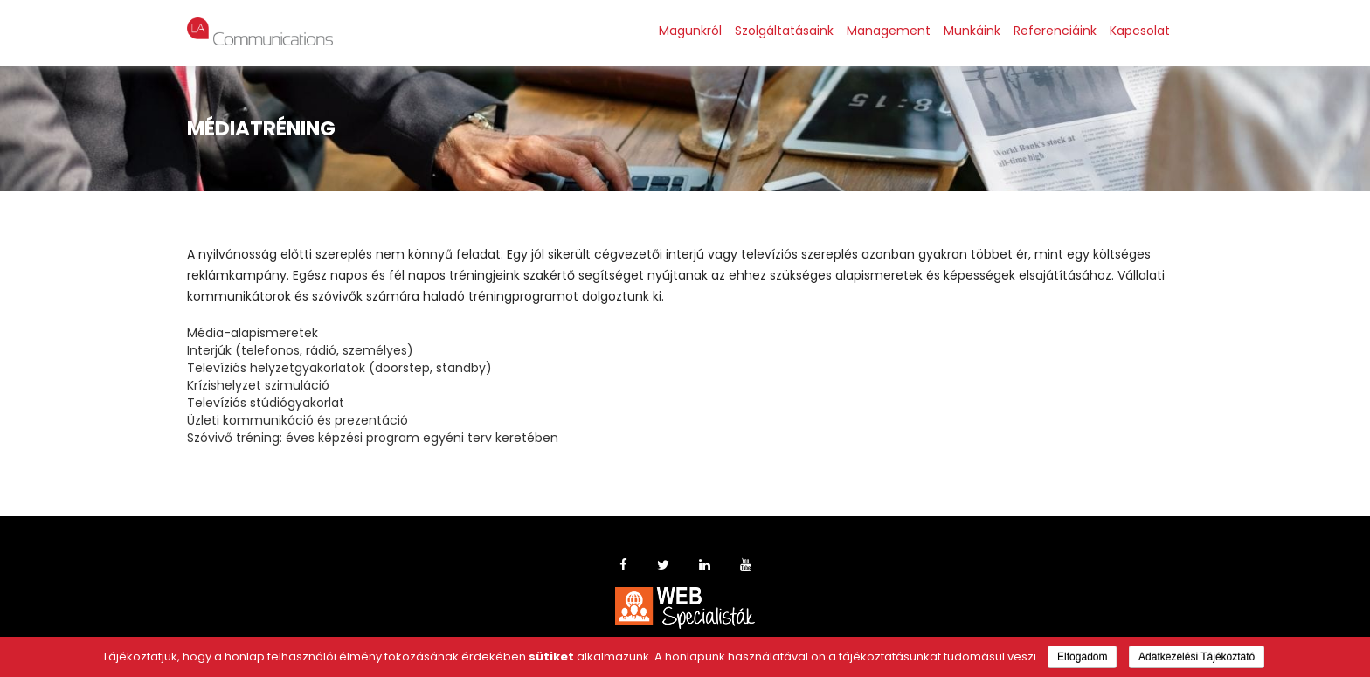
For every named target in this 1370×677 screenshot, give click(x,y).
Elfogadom (1082, 657)
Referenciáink (1055, 30)
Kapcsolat (1140, 30)
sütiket (551, 656)
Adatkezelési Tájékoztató (1196, 657)
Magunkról (690, 30)
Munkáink (972, 30)
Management (889, 30)
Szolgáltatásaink (784, 30)
